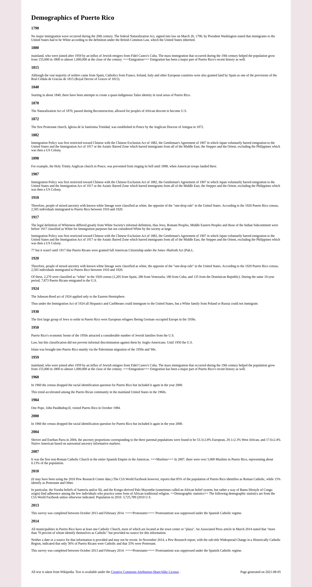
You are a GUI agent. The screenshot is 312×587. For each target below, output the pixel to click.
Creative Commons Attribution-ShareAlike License (145, 572)
